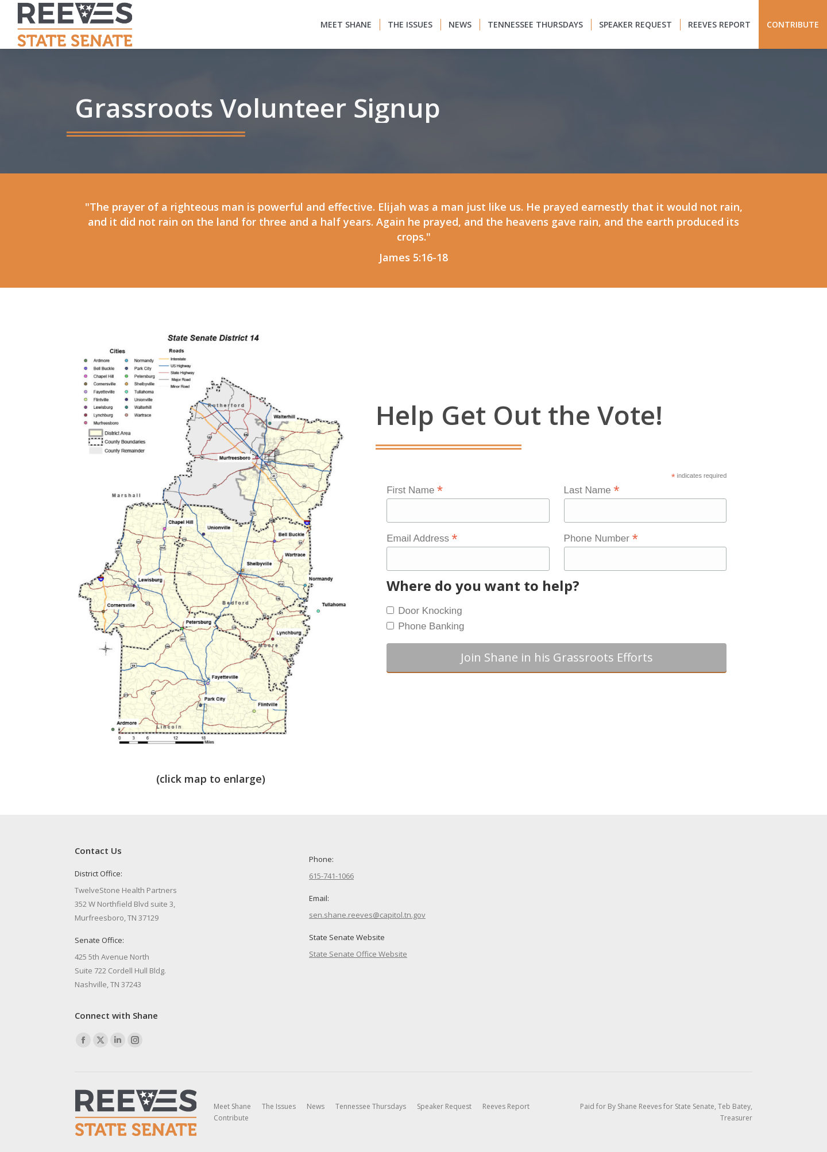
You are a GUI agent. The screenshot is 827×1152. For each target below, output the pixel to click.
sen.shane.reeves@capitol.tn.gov (367, 915)
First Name (415, 490)
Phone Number (601, 538)
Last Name (592, 490)
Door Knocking (430, 610)
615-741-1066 (331, 876)
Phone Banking (431, 626)
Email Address (422, 538)
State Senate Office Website (358, 954)
